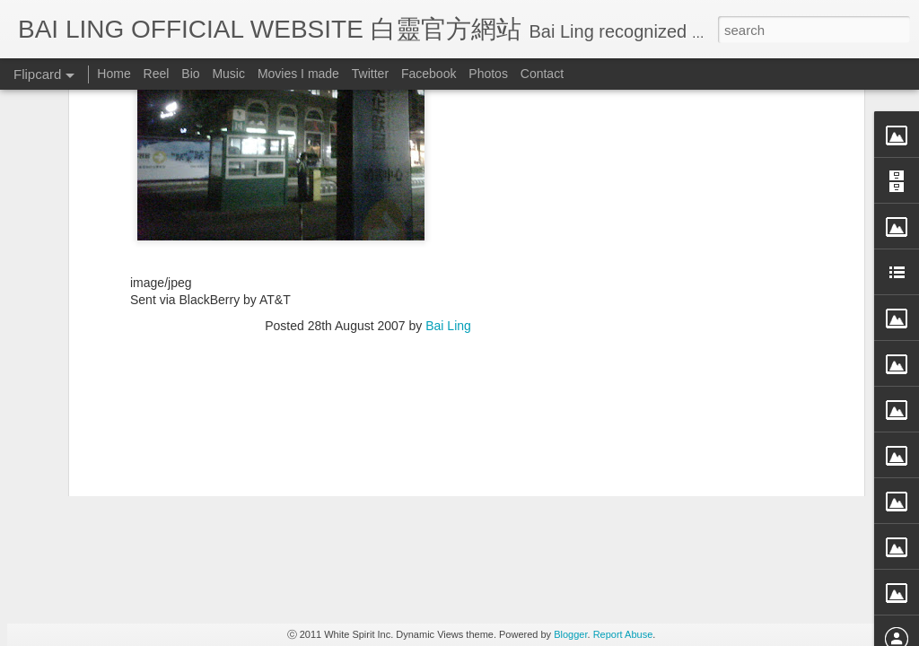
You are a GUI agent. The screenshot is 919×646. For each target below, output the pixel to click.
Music (228, 73)
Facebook (428, 73)
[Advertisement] (368, 221)
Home (113, 73)
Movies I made (298, 73)
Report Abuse (623, 634)
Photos (488, 73)
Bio (190, 73)
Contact (542, 73)
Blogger (570, 634)
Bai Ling (448, 105)
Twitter (370, 73)
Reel (157, 73)
